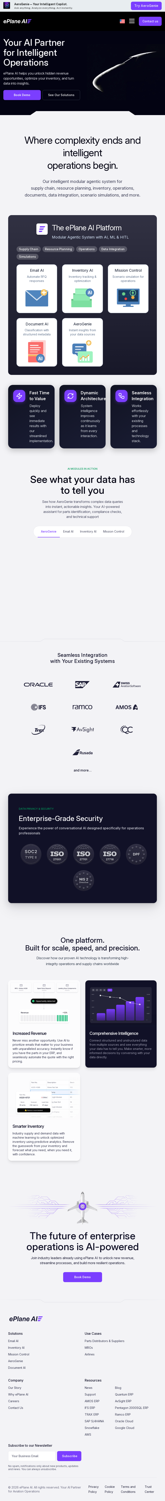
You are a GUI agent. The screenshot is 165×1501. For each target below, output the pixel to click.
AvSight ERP (123, 1401)
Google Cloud (124, 1428)
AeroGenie (15, 1361)
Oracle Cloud (124, 1421)
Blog (118, 1387)
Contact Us (15, 1408)
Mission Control (18, 1354)
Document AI (17, 1367)
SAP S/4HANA (94, 1421)
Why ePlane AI (18, 1394)
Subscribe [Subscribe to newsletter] (69, 1456)
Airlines (90, 1354)
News (88, 1387)
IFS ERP (90, 1408)
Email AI (13, 1341)
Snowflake (92, 1428)
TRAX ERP (92, 1414)
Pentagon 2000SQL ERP (131, 1408)
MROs (89, 1347)
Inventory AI (16, 1347)
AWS (88, 1434)
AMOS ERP (92, 1401)
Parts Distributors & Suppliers (104, 1341)
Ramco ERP (123, 1414)
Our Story (14, 1387)
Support (90, 1394)
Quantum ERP (124, 1394)
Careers (13, 1401)
